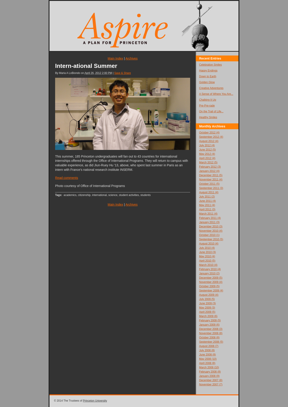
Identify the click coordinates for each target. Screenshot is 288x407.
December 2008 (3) (210, 329)
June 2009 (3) (207, 303)
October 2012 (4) (209, 132)
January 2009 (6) (209, 324)
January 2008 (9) (209, 376)
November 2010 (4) (210, 230)
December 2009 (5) (210, 277)
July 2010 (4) (207, 247)
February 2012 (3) (210, 166)
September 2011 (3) (211, 188)
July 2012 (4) (207, 145)
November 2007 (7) (210, 384)
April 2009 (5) (207, 312)
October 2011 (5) (209, 183)
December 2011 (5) (210, 175)
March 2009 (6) (208, 316)
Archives (132, 58)
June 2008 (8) (207, 354)
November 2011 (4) (210, 179)
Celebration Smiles (210, 64)
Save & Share (122, 73)
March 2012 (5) (208, 162)
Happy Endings (208, 70)
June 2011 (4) (207, 200)
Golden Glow (207, 82)
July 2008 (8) (207, 350)
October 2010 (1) (209, 235)
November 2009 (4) (210, 282)
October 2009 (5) (209, 286)
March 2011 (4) (208, 213)
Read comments (66, 178)
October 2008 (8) (209, 337)
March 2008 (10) (209, 367)
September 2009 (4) (211, 290)
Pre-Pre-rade (207, 105)
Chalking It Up (207, 99)
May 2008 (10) (207, 358)
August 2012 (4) (208, 141)
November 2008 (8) (210, 333)
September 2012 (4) (211, 136)
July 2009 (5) (207, 299)
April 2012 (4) (207, 158)
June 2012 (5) (207, 149)
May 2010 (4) (207, 256)
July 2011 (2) (207, 196)
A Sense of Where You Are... (216, 94)
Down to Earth (207, 76)
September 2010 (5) (211, 239)
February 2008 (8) (210, 371)
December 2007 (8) (210, 380)
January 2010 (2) (209, 273)
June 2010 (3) (207, 252)
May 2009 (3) (207, 307)
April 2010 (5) (207, 260)
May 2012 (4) (207, 154)
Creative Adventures (211, 88)
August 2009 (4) (208, 294)
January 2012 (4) (209, 171)
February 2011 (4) (210, 218)
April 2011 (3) (207, 209)
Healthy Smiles (208, 117)
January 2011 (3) (209, 222)
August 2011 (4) (208, 192)
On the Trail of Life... (211, 111)
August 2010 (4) (208, 243)
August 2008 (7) (208, 346)
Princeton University (95, 400)
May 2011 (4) (207, 205)
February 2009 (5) (210, 320)
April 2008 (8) (207, 363)
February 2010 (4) (210, 269)
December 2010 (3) (210, 226)
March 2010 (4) (208, 265)
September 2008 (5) (211, 341)
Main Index (115, 58)
